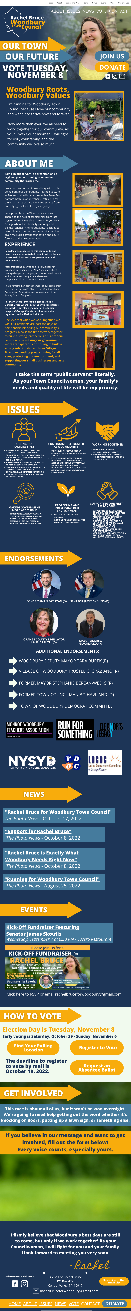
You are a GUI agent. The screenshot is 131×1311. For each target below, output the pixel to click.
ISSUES (73, 11)
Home (50, 3)
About (59, 3)
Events (104, 3)
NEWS (88, 11)
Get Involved (123, 3)
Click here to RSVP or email (31, 994)
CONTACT (118, 11)
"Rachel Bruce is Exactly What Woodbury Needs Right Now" (42, 856)
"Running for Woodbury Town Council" (52, 879)
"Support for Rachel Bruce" (38, 831)
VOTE (101, 11)
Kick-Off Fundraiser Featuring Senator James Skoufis (42, 930)
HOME (15, 1303)
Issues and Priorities (74, 3)
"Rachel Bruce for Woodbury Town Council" (58, 812)
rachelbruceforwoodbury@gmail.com (88, 994)
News (86, 3)
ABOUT (58, 11)
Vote (112, 3)
